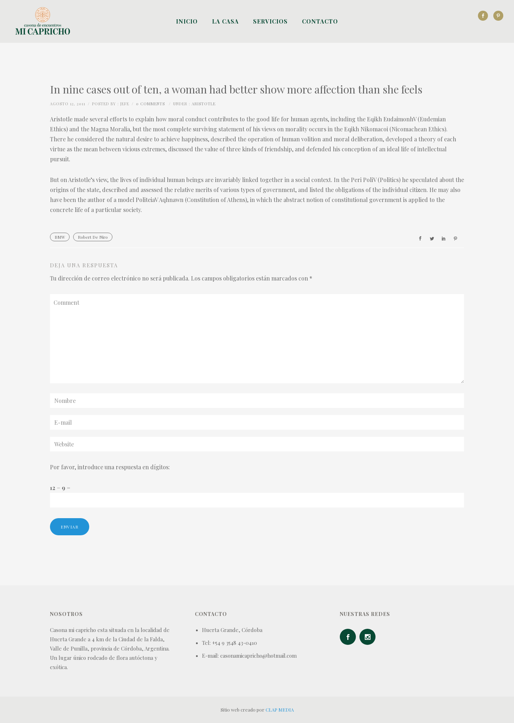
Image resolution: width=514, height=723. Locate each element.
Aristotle (204, 103)
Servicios (270, 21)
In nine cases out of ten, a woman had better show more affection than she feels (236, 89)
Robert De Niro (93, 237)
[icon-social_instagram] (369, 637)
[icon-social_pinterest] (498, 16)
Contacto (320, 21)
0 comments (150, 103)
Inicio (187, 21)
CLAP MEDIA (280, 710)
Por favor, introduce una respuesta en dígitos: (110, 467)
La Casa (225, 21)
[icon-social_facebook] (485, 16)
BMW (60, 237)
